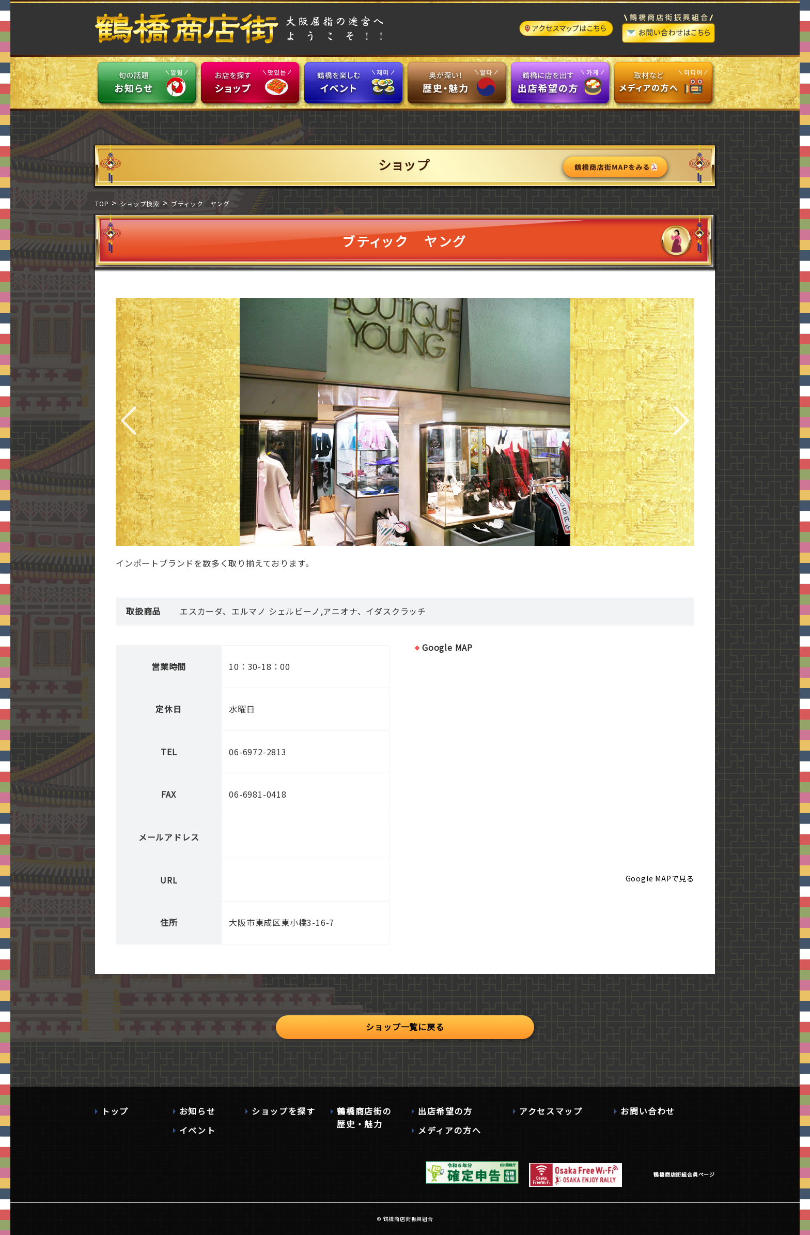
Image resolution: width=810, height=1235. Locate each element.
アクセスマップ (550, 1111)
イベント (197, 1130)
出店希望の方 (445, 1111)
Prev (128, 421)
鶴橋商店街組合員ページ (684, 1174)
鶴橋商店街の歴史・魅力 (364, 1118)
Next (681, 421)
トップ (115, 1111)
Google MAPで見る (660, 878)
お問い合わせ (647, 1111)
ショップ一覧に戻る (405, 1026)
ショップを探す (283, 1111)
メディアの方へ (449, 1130)
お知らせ (197, 1111)
